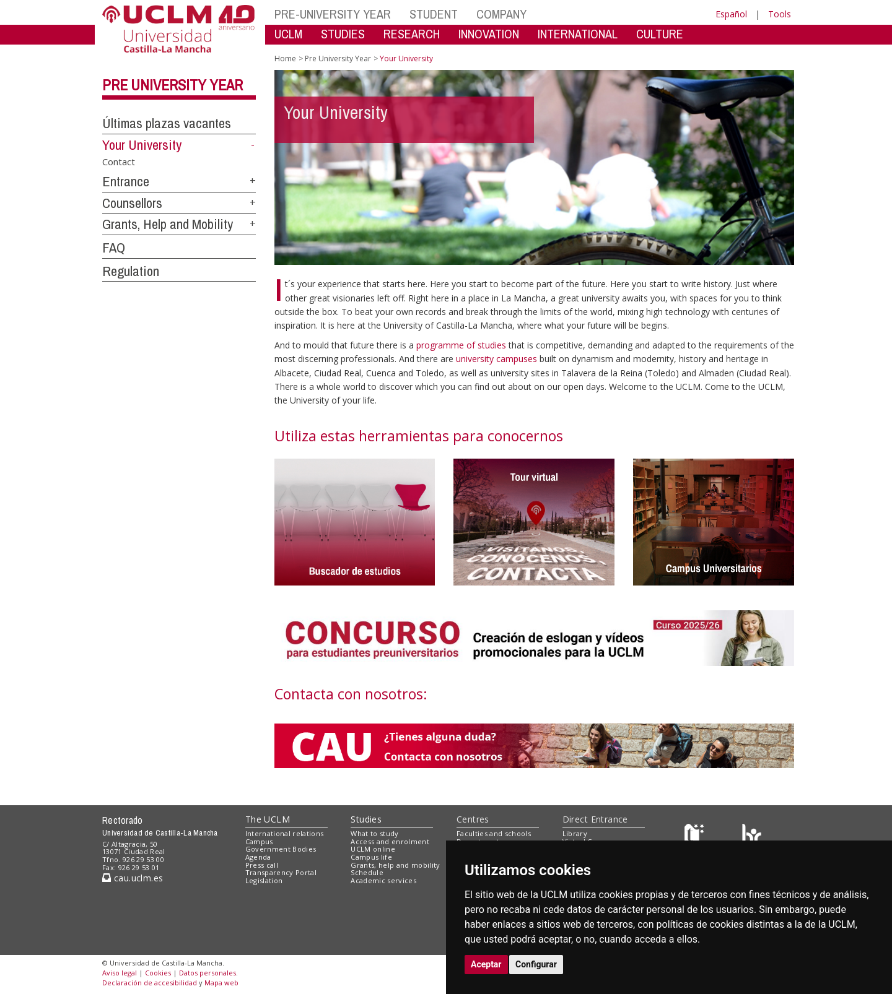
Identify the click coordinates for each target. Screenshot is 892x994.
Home (285, 58)
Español (731, 14)
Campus (259, 841)
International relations (284, 833)
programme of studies (462, 345)
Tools (779, 14)
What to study (374, 833)
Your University (141, 145)
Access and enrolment (390, 841)
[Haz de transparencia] (695, 836)
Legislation (264, 880)
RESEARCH (411, 33)
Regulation (130, 271)
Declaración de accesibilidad (149, 982)
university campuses (498, 359)
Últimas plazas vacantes (166, 123)
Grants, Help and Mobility (167, 224)
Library (574, 833)
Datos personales (207, 972)
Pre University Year (172, 85)
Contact (118, 161)
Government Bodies (281, 849)
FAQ (113, 247)
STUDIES (343, 33)
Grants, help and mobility (395, 865)
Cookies (158, 972)
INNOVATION (488, 33)
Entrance (125, 181)
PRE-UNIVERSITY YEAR (332, 14)
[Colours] (752, 836)
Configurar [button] (536, 964)
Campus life (371, 857)
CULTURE (659, 33)
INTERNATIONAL (578, 33)
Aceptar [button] (486, 964)
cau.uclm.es (132, 878)
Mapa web (221, 982)
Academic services (383, 880)
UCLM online (373, 849)
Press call (261, 865)
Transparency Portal (281, 872)
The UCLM (267, 819)
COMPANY (501, 14)
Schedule (367, 872)
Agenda (258, 857)
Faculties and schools (494, 833)
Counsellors (132, 203)
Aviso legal (119, 972)
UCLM (288, 33)
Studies (366, 819)
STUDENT (433, 14)
